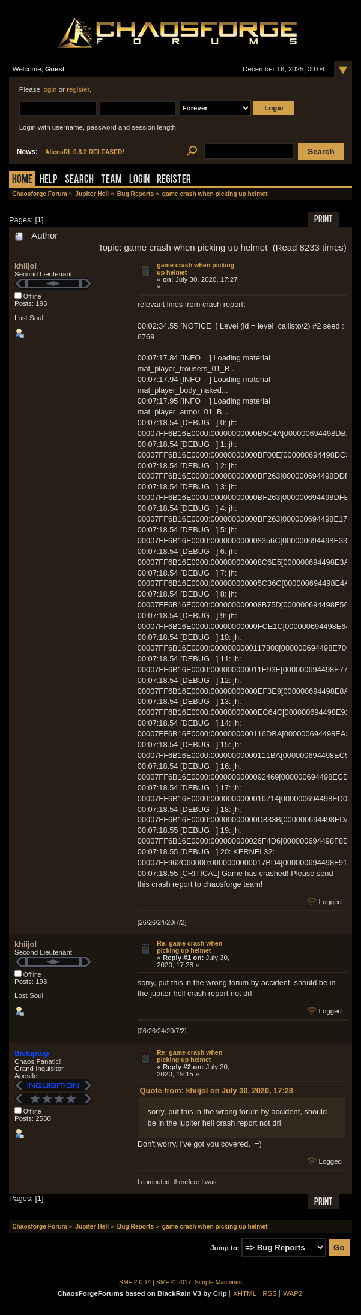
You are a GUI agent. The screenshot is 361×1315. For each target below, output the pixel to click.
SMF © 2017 (173, 1282)
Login (139, 180)
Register (174, 180)
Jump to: (225, 1247)
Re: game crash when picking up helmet (189, 947)
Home (22, 180)
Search (79, 180)
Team (111, 180)
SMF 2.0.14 (135, 1282)
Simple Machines (218, 1282)
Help (49, 180)
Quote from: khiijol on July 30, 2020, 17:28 (216, 1090)
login (49, 89)
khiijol (25, 265)
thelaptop (31, 1053)
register (78, 89)
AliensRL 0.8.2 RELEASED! (84, 152)
